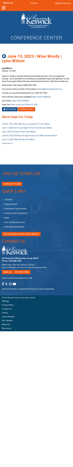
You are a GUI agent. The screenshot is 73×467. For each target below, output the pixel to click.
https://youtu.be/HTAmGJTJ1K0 (24, 105)
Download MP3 (27, 109)
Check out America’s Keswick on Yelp (17, 278)
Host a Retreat (8, 316)
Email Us (7, 272)
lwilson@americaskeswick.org (49, 89)
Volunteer (9, 200)
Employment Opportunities (16, 209)
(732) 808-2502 (14, 261)
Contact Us (13, 241)
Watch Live (8, 3)
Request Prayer (11, 204)
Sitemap (5, 301)
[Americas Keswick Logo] (36, 21)
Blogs (7, 218)
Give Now (34, 3)
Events (5, 313)
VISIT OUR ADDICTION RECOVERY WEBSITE (21, 234)
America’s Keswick (14, 298)
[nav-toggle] (3, 9)
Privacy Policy (8, 305)
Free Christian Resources (15, 222)
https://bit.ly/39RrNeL (20, 101)
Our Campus (7, 320)
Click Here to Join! (12, 184)
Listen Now (10, 109)
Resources (6, 328)
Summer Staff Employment (16, 213)
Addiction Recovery (63, 3)
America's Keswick (9, 289)
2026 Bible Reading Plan (14, 227)
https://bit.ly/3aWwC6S (41, 97)
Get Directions (22, 272)
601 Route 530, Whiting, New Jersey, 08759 (20, 258)
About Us (6, 324)
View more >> (7, 143)
